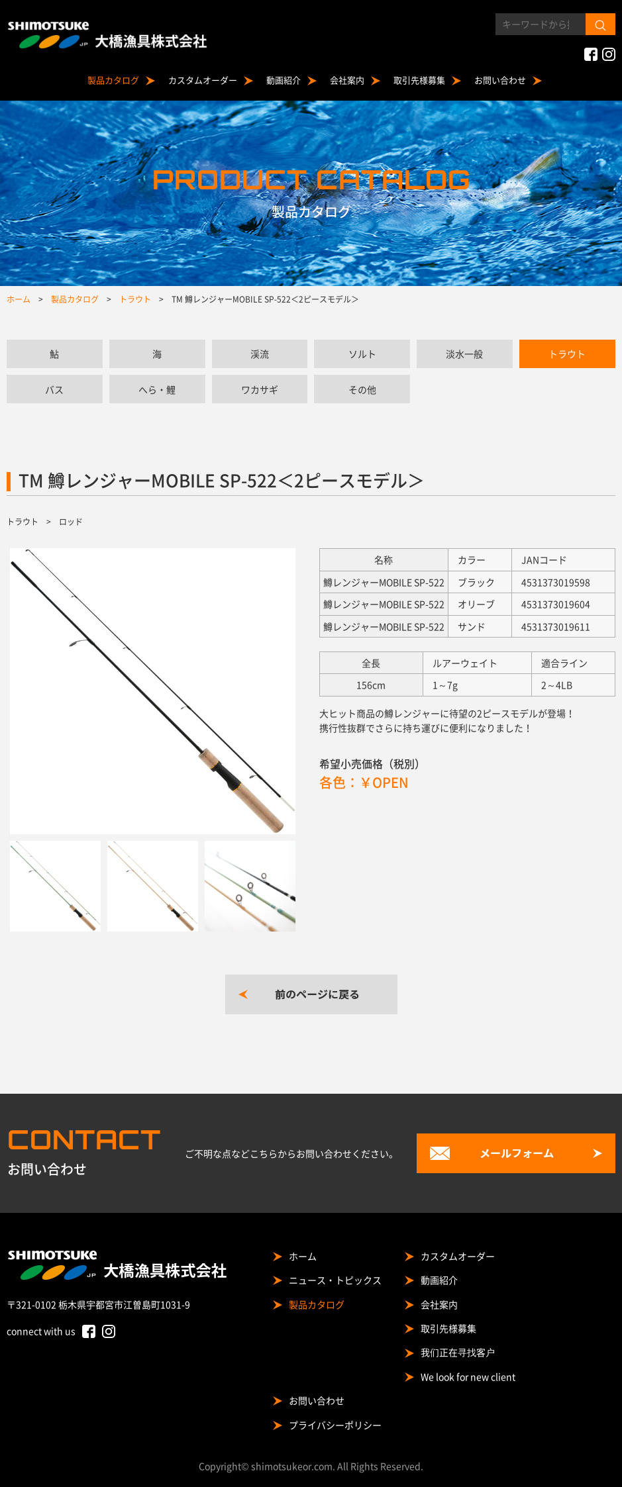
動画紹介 (283, 79)
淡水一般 (464, 353)
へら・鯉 (157, 389)
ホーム (303, 1256)
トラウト (567, 353)
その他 (362, 389)
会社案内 (347, 79)
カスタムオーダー (202, 79)
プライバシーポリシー (335, 1424)
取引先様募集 (419, 79)
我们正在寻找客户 (458, 1352)
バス (54, 389)
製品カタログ (113, 79)
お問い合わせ (500, 79)
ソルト (362, 353)
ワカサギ (259, 389)
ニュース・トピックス (335, 1279)
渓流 (259, 353)
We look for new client (468, 1376)
